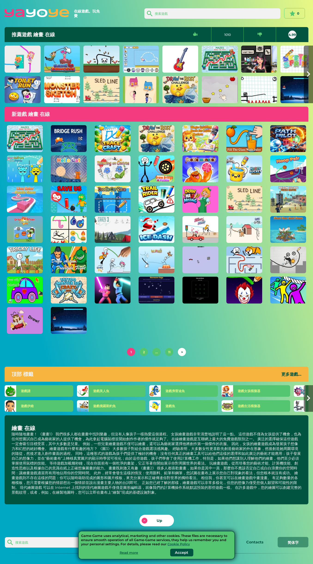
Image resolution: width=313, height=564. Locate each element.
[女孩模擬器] (266, 391)
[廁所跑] (23, 89)
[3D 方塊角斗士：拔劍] (113, 290)
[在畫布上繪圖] (113, 168)
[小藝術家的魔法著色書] (200, 138)
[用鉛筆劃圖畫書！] (25, 290)
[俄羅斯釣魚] (114, 406)
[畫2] (259, 89)
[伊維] (39, 406)
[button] (308, 74)
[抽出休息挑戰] (180, 89)
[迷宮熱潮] (244, 259)
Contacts (254, 542)
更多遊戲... (291, 374)
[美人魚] (114, 391)
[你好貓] (69, 168)
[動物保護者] (101, 59)
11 (169, 352)
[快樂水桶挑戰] (244, 168)
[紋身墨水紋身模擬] (259, 59)
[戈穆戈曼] (244, 229)
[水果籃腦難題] (220, 89)
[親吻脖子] (200, 229)
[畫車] (141, 59)
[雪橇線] (101, 89)
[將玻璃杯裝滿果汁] (244, 138)
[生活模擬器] (266, 406)
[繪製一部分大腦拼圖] (25, 168)
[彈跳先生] (157, 259)
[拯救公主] (62, 59)
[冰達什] (157, 229)
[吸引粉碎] (244, 290)
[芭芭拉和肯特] (23, 59)
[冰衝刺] (69, 320)
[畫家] (141, 89)
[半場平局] (200, 199)
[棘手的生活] (25, 259)
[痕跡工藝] (113, 138)
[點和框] (200, 290)
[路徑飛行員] (288, 138)
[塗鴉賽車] (113, 199)
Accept (181, 552)
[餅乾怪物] (200, 168)
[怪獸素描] (62, 89)
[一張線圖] (69, 229)
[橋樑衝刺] (69, 138)
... (156, 352)
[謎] (39, 391)
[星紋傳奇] (157, 290)
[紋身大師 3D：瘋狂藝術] (69, 290)
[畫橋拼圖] (157, 168)
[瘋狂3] (113, 229)
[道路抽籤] (200, 259)
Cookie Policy (178, 544)
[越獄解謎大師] (288, 199)
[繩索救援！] (288, 290)
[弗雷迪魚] (190, 391)
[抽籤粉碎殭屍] (25, 229)
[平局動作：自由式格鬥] (69, 259)
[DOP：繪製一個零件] (25, 320)
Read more (128, 553)
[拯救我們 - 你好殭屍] (69, 199)
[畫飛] (113, 259)
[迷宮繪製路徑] (220, 59)
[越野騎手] (157, 199)
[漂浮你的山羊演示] (288, 229)
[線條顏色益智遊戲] (25, 199)
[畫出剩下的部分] (180, 59)
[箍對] (288, 168)
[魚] (190, 406)
